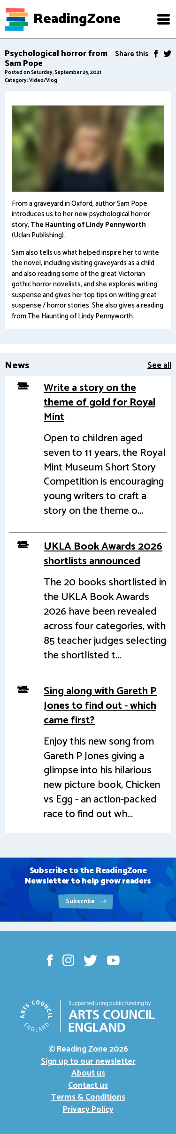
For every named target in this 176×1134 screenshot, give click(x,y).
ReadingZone (77, 19)
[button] (163, 19)
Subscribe (86, 902)
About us (88, 1073)
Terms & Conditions (88, 1097)
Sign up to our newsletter (88, 1061)
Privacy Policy (88, 1109)
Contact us (88, 1085)
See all (159, 365)
